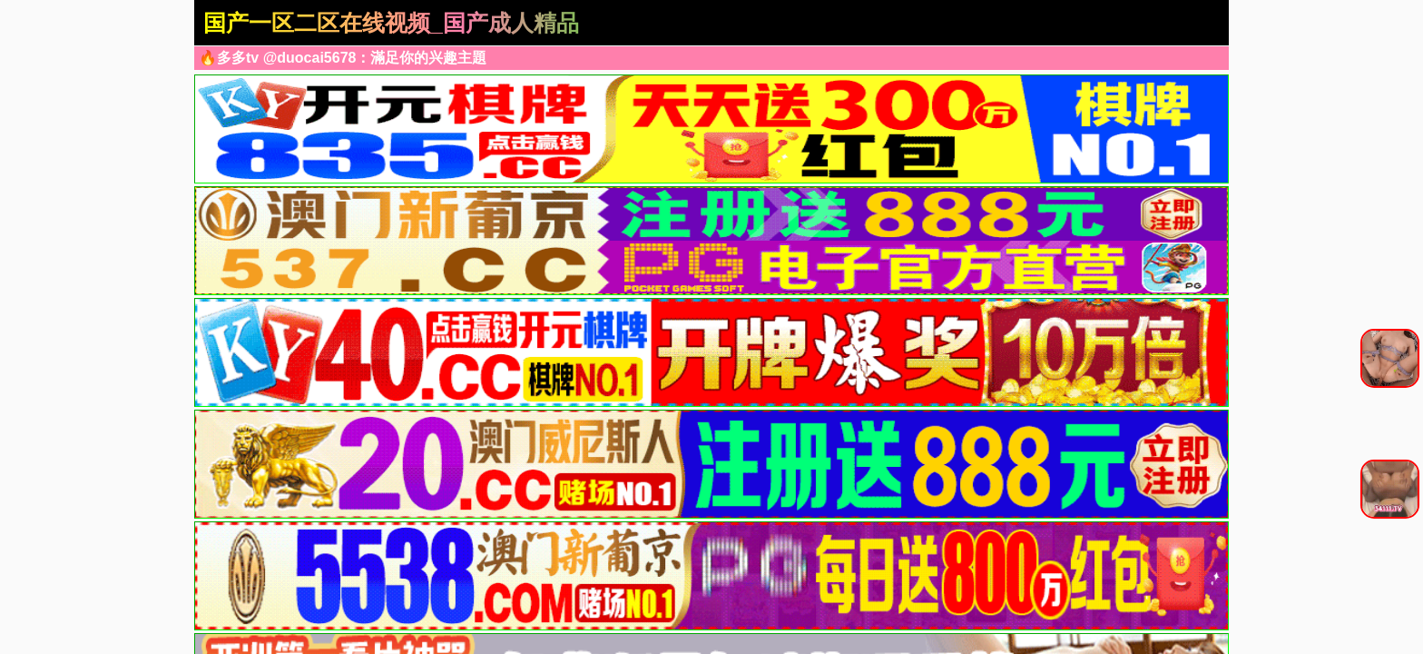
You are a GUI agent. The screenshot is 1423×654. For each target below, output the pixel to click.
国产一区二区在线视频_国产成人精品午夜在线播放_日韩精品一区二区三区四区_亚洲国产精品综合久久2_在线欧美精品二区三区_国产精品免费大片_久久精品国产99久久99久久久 (392, 25)
